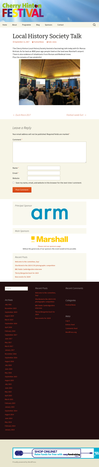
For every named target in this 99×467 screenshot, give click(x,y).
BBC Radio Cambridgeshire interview (28, 269)
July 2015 (8, 384)
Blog (38, 25)
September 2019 (11, 312)
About (14, 25)
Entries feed (70, 324)
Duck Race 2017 (22, 114)
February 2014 (10, 426)
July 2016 (8, 365)
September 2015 (11, 376)
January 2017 (9, 350)
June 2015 (8, 388)
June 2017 (8, 339)
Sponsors (48, 25)
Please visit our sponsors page (49, 246)
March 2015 (9, 399)
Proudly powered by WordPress (24, 462)
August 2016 (9, 361)
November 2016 (10, 354)
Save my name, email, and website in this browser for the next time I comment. (49, 182)
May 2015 (8, 392)
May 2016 (8, 373)
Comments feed (71, 328)
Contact (60, 25)
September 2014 (11, 411)
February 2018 (10, 331)
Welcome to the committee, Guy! (27, 262)
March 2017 (9, 346)
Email (16, 173)
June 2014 (8, 418)
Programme (26, 25)
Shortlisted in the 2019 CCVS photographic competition (35, 265)
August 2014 (9, 414)
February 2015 (10, 403)
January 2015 (9, 407)
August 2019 (9, 316)
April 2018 (8, 327)
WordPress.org (71, 332)
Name (16, 168)
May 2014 (8, 422)
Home (4, 25)
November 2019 (10, 308)
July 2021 (8, 304)
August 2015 (9, 380)
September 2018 (11, 323)
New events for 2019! (22, 277)
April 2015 (8, 395)
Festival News (39, 42)
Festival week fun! (76, 114)
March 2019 (9, 320)
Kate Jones (52, 42)
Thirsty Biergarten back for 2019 (26, 273)
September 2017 (11, 335)
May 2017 (8, 342)
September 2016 (11, 357)
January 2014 (9, 430)
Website (16, 178)
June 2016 (8, 369)
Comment (17, 139)
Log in (68, 321)
